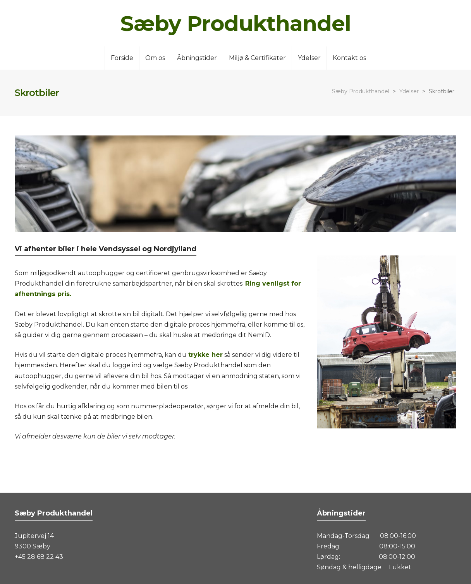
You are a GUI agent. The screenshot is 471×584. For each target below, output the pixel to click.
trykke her (205, 354)
